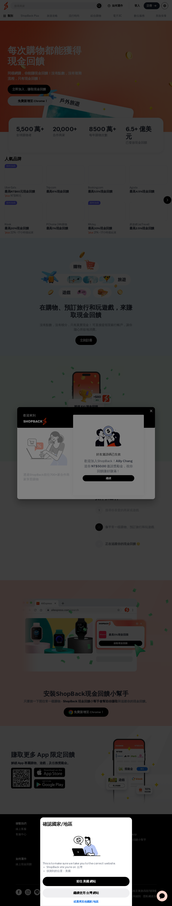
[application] (162, 896)
